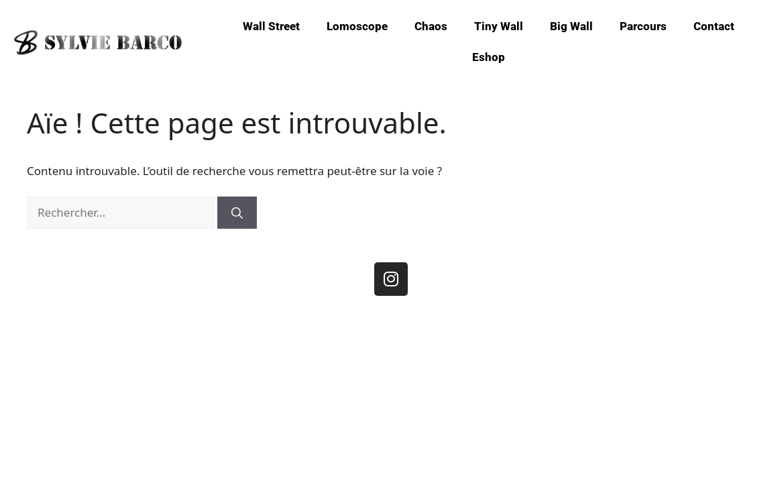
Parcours (643, 26)
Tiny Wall (498, 26)
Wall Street (271, 26)
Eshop (488, 57)
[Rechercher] (237, 213)
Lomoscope (357, 26)
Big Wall (571, 26)
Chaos (430, 26)
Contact (713, 26)
